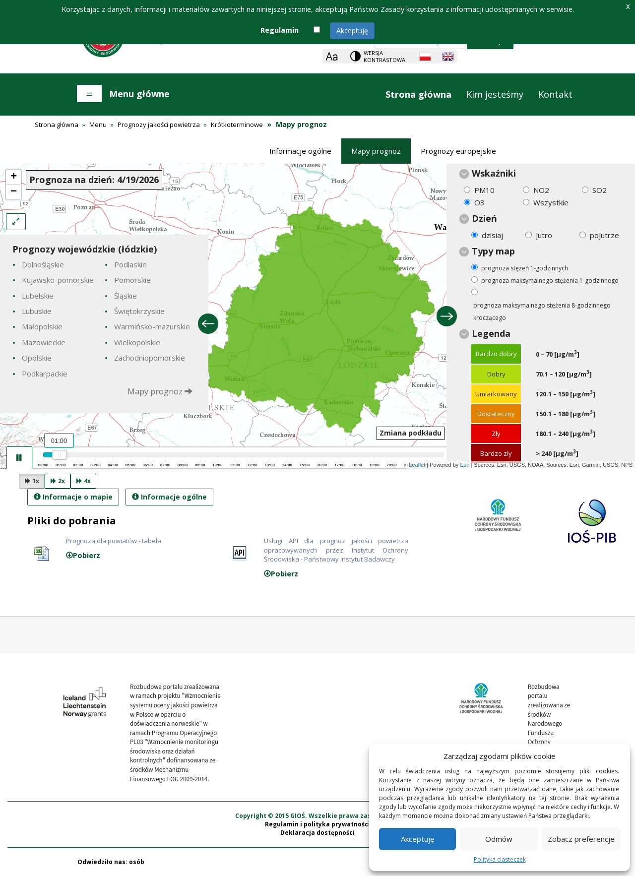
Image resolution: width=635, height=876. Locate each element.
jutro (544, 235)
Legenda (491, 333)
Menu (98, 124)
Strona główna (418, 94)
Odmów (498, 839)
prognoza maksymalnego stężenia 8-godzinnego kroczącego (542, 311)
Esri (464, 465)
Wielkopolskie (137, 342)
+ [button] (13, 177)
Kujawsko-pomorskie (58, 280)
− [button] (13, 192)
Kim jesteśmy (494, 94)
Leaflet (417, 465)
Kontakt (555, 94)
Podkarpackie (44, 373)
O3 (479, 202)
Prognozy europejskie (458, 151)
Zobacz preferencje (581, 839)
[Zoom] (331, 56)
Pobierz (83, 555)
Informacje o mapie (73, 496)
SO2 (599, 190)
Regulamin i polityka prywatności (317, 824)
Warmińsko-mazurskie (152, 326)
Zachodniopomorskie (149, 358)
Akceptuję (352, 30)
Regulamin (279, 30)
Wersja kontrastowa (384, 56)
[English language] (448, 57)
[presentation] (317, 316)
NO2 (541, 190)
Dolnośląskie (43, 264)
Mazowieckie (43, 342)
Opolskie (37, 358)
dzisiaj (492, 235)
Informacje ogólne (300, 151)
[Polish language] (425, 57)
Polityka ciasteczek (500, 859)
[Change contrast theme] (378, 56)
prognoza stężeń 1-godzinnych (524, 268)
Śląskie (125, 296)
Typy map (493, 251)
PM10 (484, 190)
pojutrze (604, 235)
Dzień (484, 218)
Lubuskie (37, 311)
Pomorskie (132, 280)
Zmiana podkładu (411, 433)
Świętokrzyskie (139, 311)
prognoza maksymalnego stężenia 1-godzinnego (550, 280)
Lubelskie (38, 296)
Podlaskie (130, 264)
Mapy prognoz (376, 151)
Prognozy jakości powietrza (159, 124)
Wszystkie (551, 202)
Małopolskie (42, 326)
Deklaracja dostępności (317, 832)
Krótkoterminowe (237, 124)
